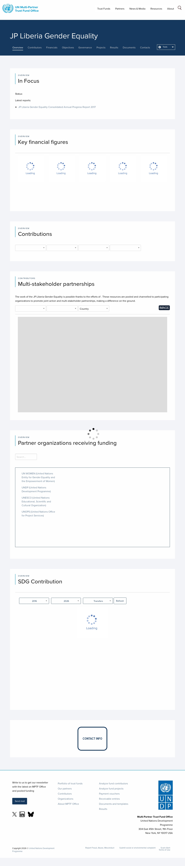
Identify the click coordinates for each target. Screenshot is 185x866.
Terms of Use (164, 850)
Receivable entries (109, 798)
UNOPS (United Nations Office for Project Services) (38, 513)
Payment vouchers (109, 793)
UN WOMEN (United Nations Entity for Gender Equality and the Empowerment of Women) (38, 477)
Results (103, 809)
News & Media (137, 8)
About (170, 8)
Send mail (20, 801)
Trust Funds (103, 8)
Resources (156, 8)
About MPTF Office (68, 804)
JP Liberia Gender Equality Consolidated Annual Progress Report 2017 (57, 107)
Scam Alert (165, 848)
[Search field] (179, 8)
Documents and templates (113, 804)
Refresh (120, 600)
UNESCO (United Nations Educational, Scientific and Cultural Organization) (36, 501)
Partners (119, 8)
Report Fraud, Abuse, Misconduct (99, 848)
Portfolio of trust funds (70, 783)
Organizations (65, 798)
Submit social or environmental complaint (137, 848)
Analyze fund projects (111, 788)
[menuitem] (166, 47)
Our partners (65, 788)
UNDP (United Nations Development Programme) (36, 489)
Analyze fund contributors (113, 783)
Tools (162, 46)
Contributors (65, 793)
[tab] (20, 47)
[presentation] (20, 47)
